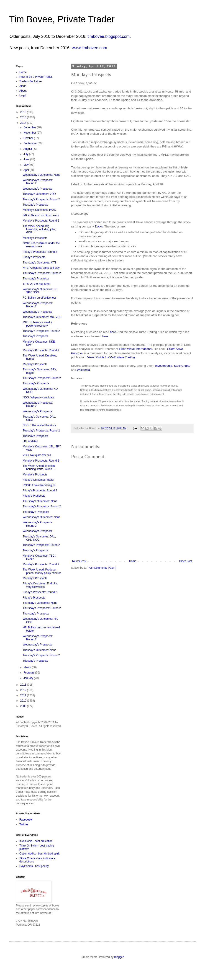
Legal (22, 95)
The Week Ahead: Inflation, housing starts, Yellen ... (39, 467)
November (30, 132)
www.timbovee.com (89, 48)
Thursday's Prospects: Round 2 (42, 273)
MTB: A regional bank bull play (41, 267)
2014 (23, 122)
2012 (23, 690)
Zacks (99, 226)
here (113, 332)
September (30, 143)
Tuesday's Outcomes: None (39, 650)
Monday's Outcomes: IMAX (39, 210)
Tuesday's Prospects (35, 204)
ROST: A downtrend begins (39, 485)
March (27, 667)
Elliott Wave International (135, 349)
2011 (23, 695)
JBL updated (30, 441)
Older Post (185, 561)
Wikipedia (83, 370)
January (28, 678)
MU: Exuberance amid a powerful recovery (37, 324)
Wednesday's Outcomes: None (41, 174)
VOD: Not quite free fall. (37, 455)
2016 (23, 112)
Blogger (118, 957)
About (22, 90)
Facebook (25, 819)
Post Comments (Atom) (102, 567)
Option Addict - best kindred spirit (39, 853)
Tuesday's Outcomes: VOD (39, 194)
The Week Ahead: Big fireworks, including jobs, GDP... (39, 229)
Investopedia (163, 365)
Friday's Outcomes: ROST (39, 479)
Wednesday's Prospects (37, 188)
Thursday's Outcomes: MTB (39, 262)
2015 (23, 117)
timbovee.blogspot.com (108, 36)
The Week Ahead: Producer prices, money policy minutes (42, 571)
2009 (23, 706)
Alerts (22, 86)
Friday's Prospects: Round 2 (40, 251)
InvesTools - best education (35, 841)
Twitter (23, 824)
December (30, 127)
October (28, 138)
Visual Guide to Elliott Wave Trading (111, 357)
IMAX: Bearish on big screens (41, 215)
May (26, 164)
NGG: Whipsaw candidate (38, 397)
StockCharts (182, 365)
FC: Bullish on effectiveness (39, 297)
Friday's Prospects (34, 257)
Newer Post (79, 561)
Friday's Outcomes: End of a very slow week (40, 585)
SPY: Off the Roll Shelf (36, 283)
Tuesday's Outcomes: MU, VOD (42, 317)
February (29, 672)
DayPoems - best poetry (34, 866)
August (28, 148)
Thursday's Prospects (36, 278)
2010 (23, 700)
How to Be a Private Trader (35, 76)
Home (132, 561)
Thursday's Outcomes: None (40, 501)
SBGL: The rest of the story (39, 425)
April (26, 170)
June (26, 159)
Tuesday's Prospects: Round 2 (41, 199)
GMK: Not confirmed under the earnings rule (41, 245)
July (26, 154)
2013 (23, 684)
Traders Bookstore (30, 81)
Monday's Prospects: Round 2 (41, 220)
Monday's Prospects (35, 238)
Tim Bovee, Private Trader (62, 19)
